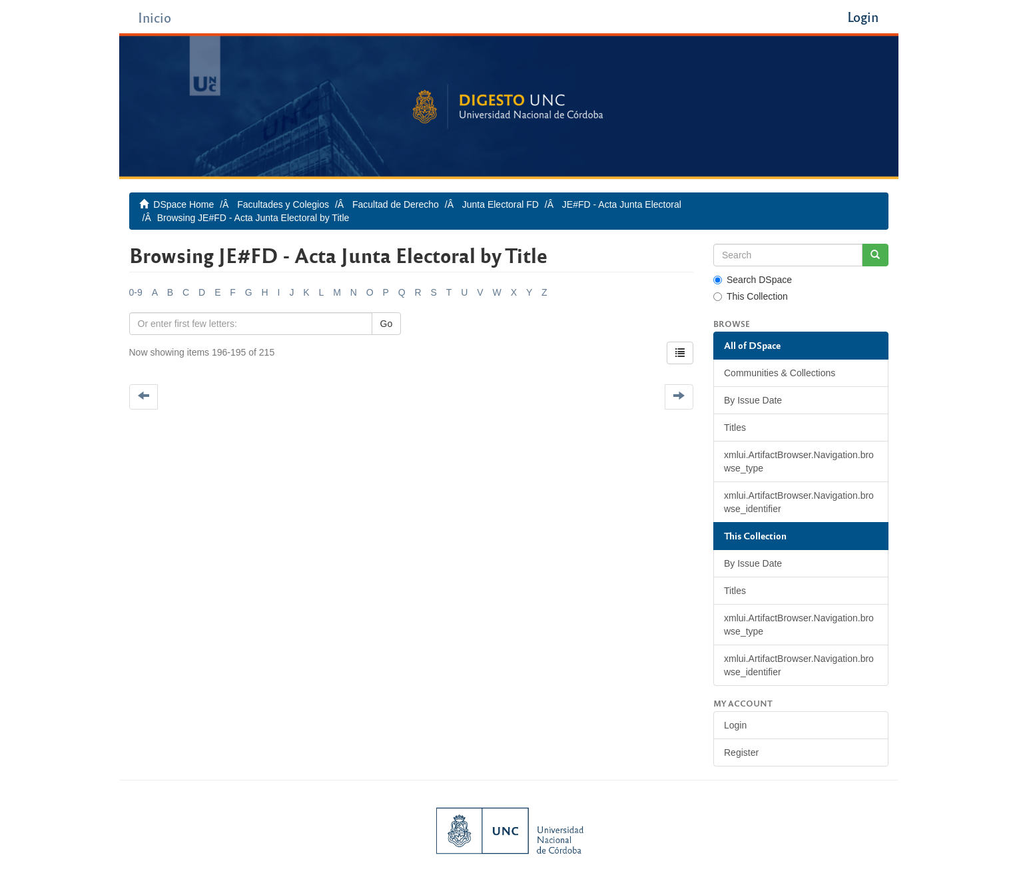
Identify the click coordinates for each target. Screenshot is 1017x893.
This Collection (750, 296)
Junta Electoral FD (500, 204)
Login (735, 725)
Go (386, 323)
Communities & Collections (779, 373)
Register (741, 752)
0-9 (136, 292)
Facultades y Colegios (283, 204)
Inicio (154, 17)
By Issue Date (753, 400)
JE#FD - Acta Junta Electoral (621, 204)
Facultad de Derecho (395, 204)
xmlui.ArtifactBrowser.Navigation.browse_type (799, 461)
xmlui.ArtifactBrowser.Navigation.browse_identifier (799, 502)
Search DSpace (752, 279)
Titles (735, 427)
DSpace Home (183, 204)
